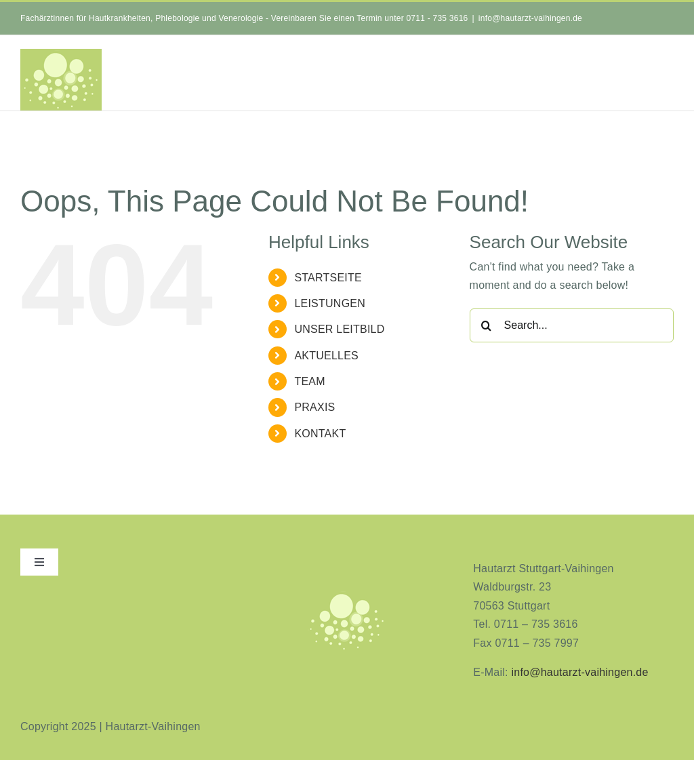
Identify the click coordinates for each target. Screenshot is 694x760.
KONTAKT (320, 433)
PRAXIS (314, 407)
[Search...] (572, 325)
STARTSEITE (328, 277)
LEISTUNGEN (329, 303)
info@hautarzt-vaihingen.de (530, 18)
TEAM (309, 381)
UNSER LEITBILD (339, 329)
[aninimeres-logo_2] (347, 595)
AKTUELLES (326, 355)
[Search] (487, 325)
